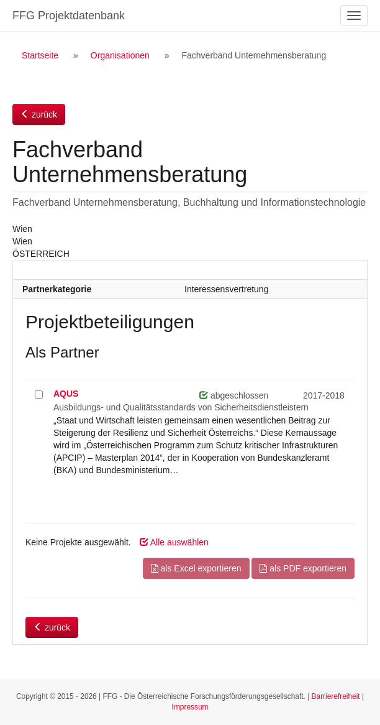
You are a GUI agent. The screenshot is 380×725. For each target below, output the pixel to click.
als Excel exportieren (196, 568)
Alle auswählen (174, 542)
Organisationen (120, 55)
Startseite (40, 55)
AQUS (65, 394)
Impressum (190, 707)
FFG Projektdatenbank (68, 15)
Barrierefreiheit (336, 696)
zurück (38, 114)
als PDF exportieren (303, 568)
